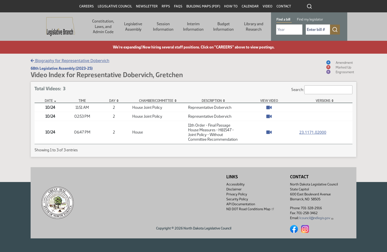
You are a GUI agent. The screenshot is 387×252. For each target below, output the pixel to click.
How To (231, 6)
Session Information (163, 27)
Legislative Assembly (133, 27)
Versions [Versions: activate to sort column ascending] (323, 101)
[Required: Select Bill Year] (289, 29)
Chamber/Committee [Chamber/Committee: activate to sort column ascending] (156, 101)
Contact (283, 6)
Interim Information (193, 27)
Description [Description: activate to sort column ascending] (212, 101)
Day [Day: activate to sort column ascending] (112, 101)
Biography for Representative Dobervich (70, 60)
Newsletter (147, 6)
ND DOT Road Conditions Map (250, 209)
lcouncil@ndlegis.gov (316, 218)
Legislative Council (115, 6)
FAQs (178, 6)
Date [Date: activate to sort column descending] (49, 101)
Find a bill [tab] (283, 19)
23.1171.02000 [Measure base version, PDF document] (312, 132)
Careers (86, 6)
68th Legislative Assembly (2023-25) (62, 68)
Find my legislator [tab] (310, 19)
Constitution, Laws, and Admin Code (103, 26)
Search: (321, 89)
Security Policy (237, 199)
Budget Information (223, 27)
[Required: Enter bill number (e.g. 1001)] (318, 29)
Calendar (250, 6)
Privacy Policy (236, 194)
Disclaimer (234, 189)
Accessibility (235, 184)
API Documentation (240, 204)
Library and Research (253, 27)
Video (267, 6)
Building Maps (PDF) (203, 6)
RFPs (166, 6)
